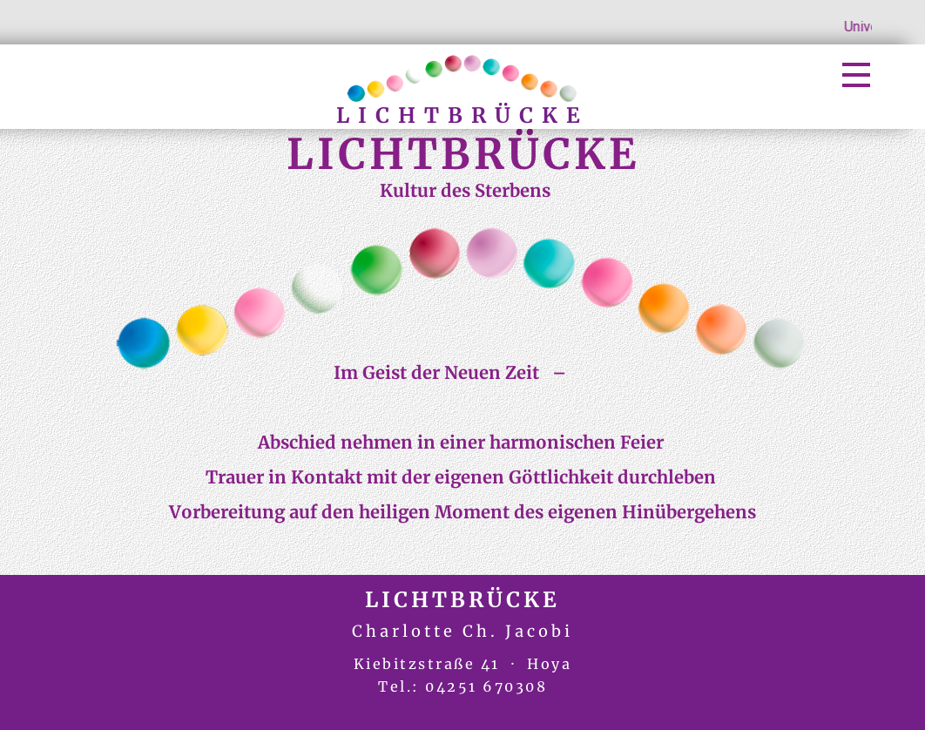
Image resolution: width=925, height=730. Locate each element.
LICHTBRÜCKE (462, 115)
